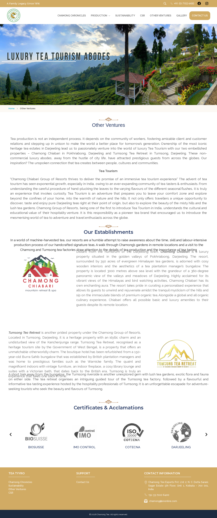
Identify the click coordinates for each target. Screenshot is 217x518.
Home (11, 108)
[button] (10, 434)
